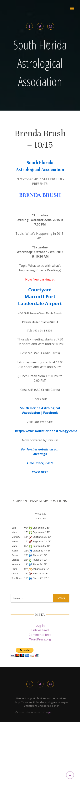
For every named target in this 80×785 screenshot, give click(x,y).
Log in (40, 625)
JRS (50, 712)
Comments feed (40, 635)
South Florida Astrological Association (40, 63)
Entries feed (40, 630)
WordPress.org (40, 639)
